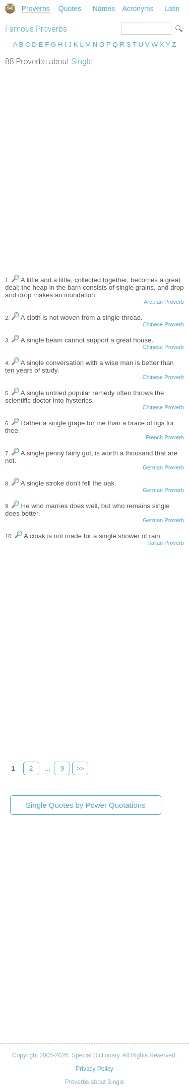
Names (104, 9)
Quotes (69, 9)
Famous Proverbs (36, 29)
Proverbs (36, 9)
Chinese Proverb (163, 324)
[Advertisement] (94, 165)
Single (81, 61)
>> (80, 768)
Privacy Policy (94, 1068)
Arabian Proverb (164, 302)
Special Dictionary (10, 9)
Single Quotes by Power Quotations (86, 805)
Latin (171, 9)
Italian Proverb (166, 543)
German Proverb (163, 467)
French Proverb (165, 437)
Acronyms (137, 9)
